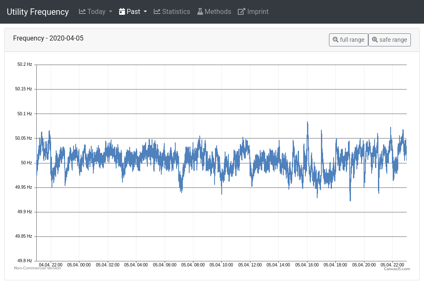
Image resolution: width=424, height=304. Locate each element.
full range (348, 39)
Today (93, 12)
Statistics (172, 12)
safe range (389, 39)
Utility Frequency (38, 12)
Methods (214, 12)
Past (130, 12)
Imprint (253, 12)
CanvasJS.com (397, 268)
